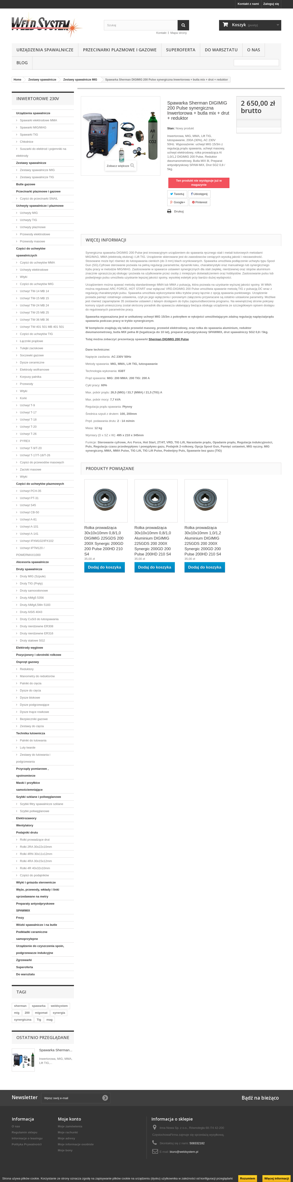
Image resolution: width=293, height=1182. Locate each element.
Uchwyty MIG (28, 213)
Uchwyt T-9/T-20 (30, 448)
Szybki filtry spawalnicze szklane (41, 804)
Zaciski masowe (30, 469)
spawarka (38, 1006)
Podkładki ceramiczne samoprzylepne (31, 935)
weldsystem (59, 1006)
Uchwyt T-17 (28, 412)
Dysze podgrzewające (34, 704)
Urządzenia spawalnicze (44, 49)
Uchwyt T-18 (28, 419)
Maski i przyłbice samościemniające (29, 786)
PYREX (24, 441)
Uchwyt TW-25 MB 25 (34, 312)
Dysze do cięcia (30, 690)
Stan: (171, 128)
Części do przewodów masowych (41, 462)
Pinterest (199, 202)
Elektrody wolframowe (34, 369)
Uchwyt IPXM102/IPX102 (36, 541)
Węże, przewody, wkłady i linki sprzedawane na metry (37, 893)
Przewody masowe (32, 241)
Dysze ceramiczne (31, 362)
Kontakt (161, 33)
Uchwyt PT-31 (29, 498)
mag (49, 1019)
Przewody (26, 384)
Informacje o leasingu (27, 1138)
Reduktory (26, 669)
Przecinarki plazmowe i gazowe (120, 49)
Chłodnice (26, 141)
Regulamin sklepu (24, 1132)
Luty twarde (27, 747)
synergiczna (22, 1019)
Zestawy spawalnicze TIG (36, 177)
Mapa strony (178, 33)
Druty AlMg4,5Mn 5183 (34, 605)
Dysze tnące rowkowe (34, 712)
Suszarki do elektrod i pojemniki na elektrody (41, 152)
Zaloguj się (271, 4)
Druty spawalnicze (29, 569)
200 (27, 1012)
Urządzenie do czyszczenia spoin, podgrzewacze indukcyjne (40, 949)
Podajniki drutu (27, 832)
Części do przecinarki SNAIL (38, 198)
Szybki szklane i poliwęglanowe (38, 797)
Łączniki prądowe (31, 341)
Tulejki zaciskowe (31, 348)
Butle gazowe (25, 184)
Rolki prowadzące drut (34, 839)
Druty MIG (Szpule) (32, 576)
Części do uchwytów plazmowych (40, 483)
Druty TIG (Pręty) (31, 583)
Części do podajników (34, 875)
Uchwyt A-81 (28, 519)
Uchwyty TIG (28, 220)
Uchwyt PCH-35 (30, 491)
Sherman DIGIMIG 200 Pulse (169, 339)
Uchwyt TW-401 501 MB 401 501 (41, 326)
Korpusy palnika (30, 376)
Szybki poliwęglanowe (34, 811)
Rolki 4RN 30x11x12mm (35, 854)
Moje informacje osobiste (76, 1144)
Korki (23, 398)
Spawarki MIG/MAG (32, 127)
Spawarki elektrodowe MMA (38, 120)
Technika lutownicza (30, 733)
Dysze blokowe (29, 697)
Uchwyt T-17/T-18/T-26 (34, 455)
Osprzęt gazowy (27, 662)
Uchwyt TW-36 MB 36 (34, 319)
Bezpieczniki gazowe (33, 719)
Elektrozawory (26, 818)
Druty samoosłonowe (33, 590)
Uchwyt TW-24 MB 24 (34, 305)
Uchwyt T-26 (28, 434)
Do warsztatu (221, 49)
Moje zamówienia (70, 1126)
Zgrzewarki (24, 960)
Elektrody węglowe (29, 647)
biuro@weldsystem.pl (184, 1151)
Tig (39, 1019)
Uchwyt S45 (27, 505)
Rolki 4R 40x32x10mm (34, 868)
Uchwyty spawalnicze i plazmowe (40, 205)
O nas (253, 49)
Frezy (20, 917)
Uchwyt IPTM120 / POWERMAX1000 (30, 551)
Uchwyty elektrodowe (33, 269)
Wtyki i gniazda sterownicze (36, 882)
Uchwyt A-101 (28, 526)
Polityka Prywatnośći (27, 1144)
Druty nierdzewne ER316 (36, 633)
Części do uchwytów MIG (36, 284)
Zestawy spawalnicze (31, 163)
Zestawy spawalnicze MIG (37, 170)
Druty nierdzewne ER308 (36, 626)
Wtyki (23, 277)
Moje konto (69, 1119)
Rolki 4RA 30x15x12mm (35, 861)
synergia (59, 1012)
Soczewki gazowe (31, 355)
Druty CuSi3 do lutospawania (39, 619)
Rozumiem (247, 1178)
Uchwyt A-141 (28, 533)
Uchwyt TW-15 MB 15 (34, 298)
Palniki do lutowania (33, 740)
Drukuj (179, 211)
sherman (20, 1006)
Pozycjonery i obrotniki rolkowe (38, 654)
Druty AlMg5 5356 (31, 597)
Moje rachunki (68, 1132)
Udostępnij (199, 194)
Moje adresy (66, 1138)
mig (16, 1012)
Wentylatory (24, 825)
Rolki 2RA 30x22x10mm (35, 846)
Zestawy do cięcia (31, 726)
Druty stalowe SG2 (32, 640)
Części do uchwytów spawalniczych (30, 252)
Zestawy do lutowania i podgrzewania (33, 758)
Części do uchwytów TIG (36, 334)
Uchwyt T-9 (27, 405)
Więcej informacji (276, 1178)
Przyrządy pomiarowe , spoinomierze (32, 772)
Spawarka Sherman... (55, 1050)
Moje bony (65, 1150)
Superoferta (180, 49)
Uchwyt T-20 (28, 426)
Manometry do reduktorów (37, 676)
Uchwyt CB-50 (29, 512)
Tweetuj (177, 194)
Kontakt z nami (248, 4)
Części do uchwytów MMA (37, 262)
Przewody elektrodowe (34, 234)
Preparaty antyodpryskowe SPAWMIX (35, 907)
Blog (22, 62)
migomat (41, 1012)
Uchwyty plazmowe (32, 227)
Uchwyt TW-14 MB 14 (34, 291)
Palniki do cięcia (30, 683)
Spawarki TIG (28, 134)
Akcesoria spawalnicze (32, 562)
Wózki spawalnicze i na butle (36, 924)
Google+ (177, 202)
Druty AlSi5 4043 (30, 612)
